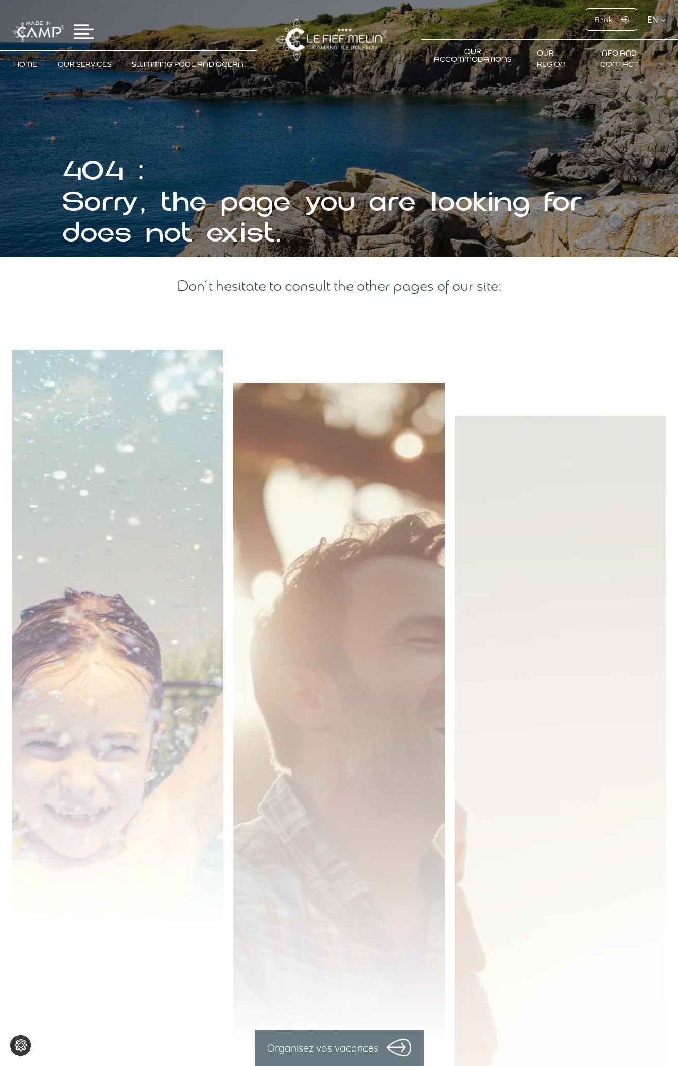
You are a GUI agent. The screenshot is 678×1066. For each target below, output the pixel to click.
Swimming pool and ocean (188, 65)
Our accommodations (473, 56)
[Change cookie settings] (20, 1045)
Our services (85, 65)
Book (604, 19)
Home (25, 65)
